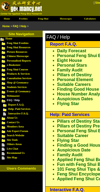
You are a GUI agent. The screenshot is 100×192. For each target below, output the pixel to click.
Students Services (17, 87)
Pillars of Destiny (74, 75)
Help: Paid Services (70, 114)
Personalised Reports (19, 60)
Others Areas (14, 144)
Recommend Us (16, 152)
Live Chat (12, 148)
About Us (12, 117)
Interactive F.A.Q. (67, 189)
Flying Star (68, 103)
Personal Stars (72, 65)
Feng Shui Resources (19, 47)
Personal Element (75, 79)
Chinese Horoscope (18, 56)
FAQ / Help (19, 26)
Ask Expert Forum (17, 131)
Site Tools (12, 139)
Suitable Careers (74, 84)
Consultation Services (19, 78)
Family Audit (69, 70)
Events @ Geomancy (19, 91)
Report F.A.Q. (63, 44)
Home (9, 38)
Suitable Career (72, 135)
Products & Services (18, 73)
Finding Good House (78, 89)
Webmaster (13, 95)
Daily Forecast (71, 51)
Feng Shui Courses (17, 69)
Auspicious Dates (75, 99)
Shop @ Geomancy (18, 82)
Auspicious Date (73, 150)
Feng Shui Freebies (18, 43)
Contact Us (13, 122)
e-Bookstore (14, 64)
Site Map (12, 157)
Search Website (15, 135)
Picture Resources (17, 51)
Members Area (15, 126)
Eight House (69, 60)
